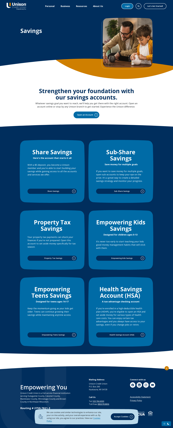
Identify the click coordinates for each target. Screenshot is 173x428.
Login (127, 6)
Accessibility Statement (140, 397)
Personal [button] (50, 6)
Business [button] (65, 6)
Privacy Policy (136, 400)
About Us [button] (98, 6)
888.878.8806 (103, 404)
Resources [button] (81, 6)
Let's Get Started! (155, 6)
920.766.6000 (98, 401)
